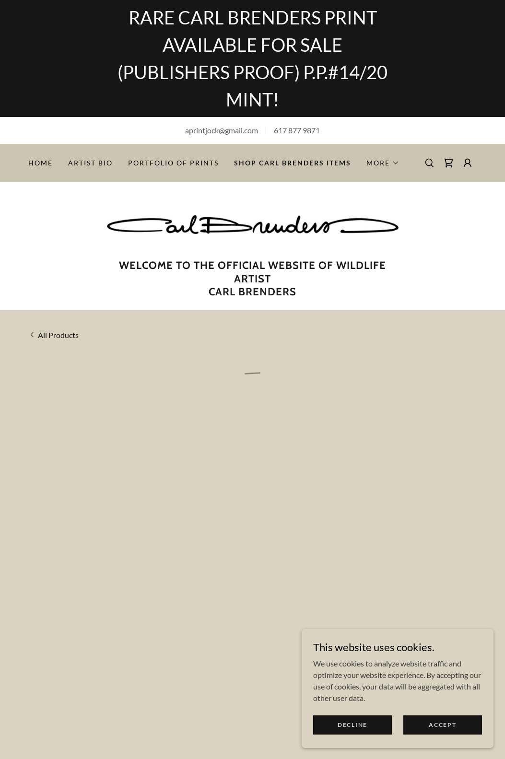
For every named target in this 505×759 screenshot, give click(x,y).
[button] (382, 163)
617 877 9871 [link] (297, 130)
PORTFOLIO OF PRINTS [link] (173, 163)
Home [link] (40, 163)
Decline (352, 724)
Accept (442, 724)
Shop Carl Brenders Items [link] (292, 163)
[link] (253, 223)
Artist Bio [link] (90, 163)
